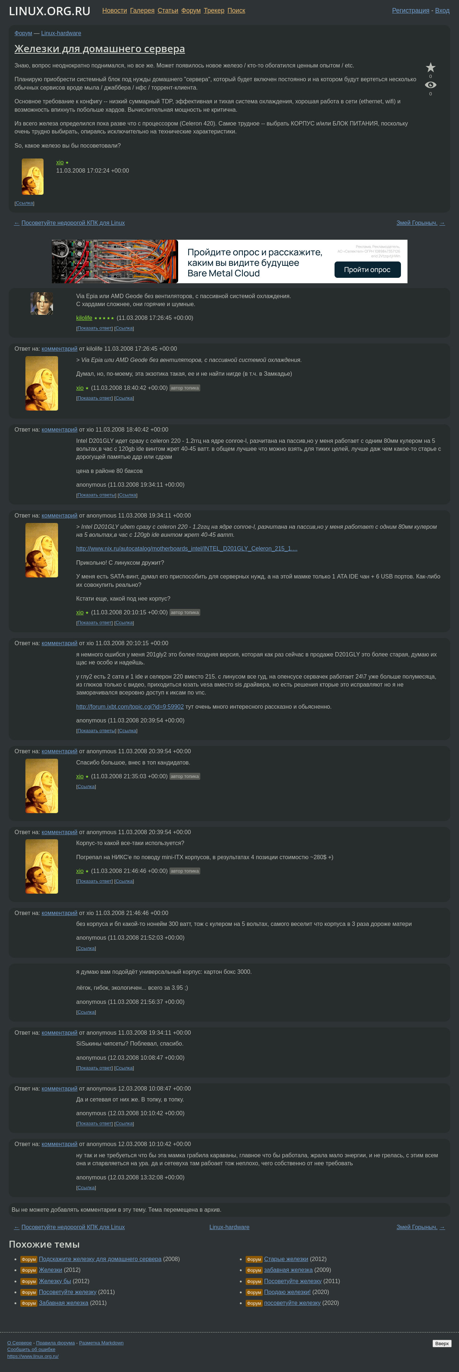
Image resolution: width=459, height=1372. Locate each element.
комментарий (60, 349)
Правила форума (55, 1343)
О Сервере (19, 1343)
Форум (191, 10)
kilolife (84, 318)
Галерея (142, 10)
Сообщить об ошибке (31, 1349)
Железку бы (55, 1281)
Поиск (236, 10)
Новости (114, 10)
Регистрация (411, 10)
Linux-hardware (61, 33)
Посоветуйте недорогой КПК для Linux (73, 223)
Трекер (214, 10)
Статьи (167, 10)
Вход (442, 10)
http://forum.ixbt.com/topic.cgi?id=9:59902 (130, 707)
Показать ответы (96, 495)
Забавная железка (63, 1303)
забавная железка (288, 1270)
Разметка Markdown (101, 1343)
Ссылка (24, 203)
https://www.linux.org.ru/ (32, 1356)
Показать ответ (95, 328)
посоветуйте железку (292, 1303)
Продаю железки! (287, 1292)
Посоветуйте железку (68, 1292)
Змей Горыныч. (417, 223)
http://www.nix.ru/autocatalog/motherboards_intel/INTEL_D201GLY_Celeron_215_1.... (187, 548)
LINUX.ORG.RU (50, 10)
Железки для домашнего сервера (100, 48)
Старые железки (286, 1259)
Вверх (442, 1343)
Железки (50, 1270)
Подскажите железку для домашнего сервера (100, 1259)
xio (59, 162)
